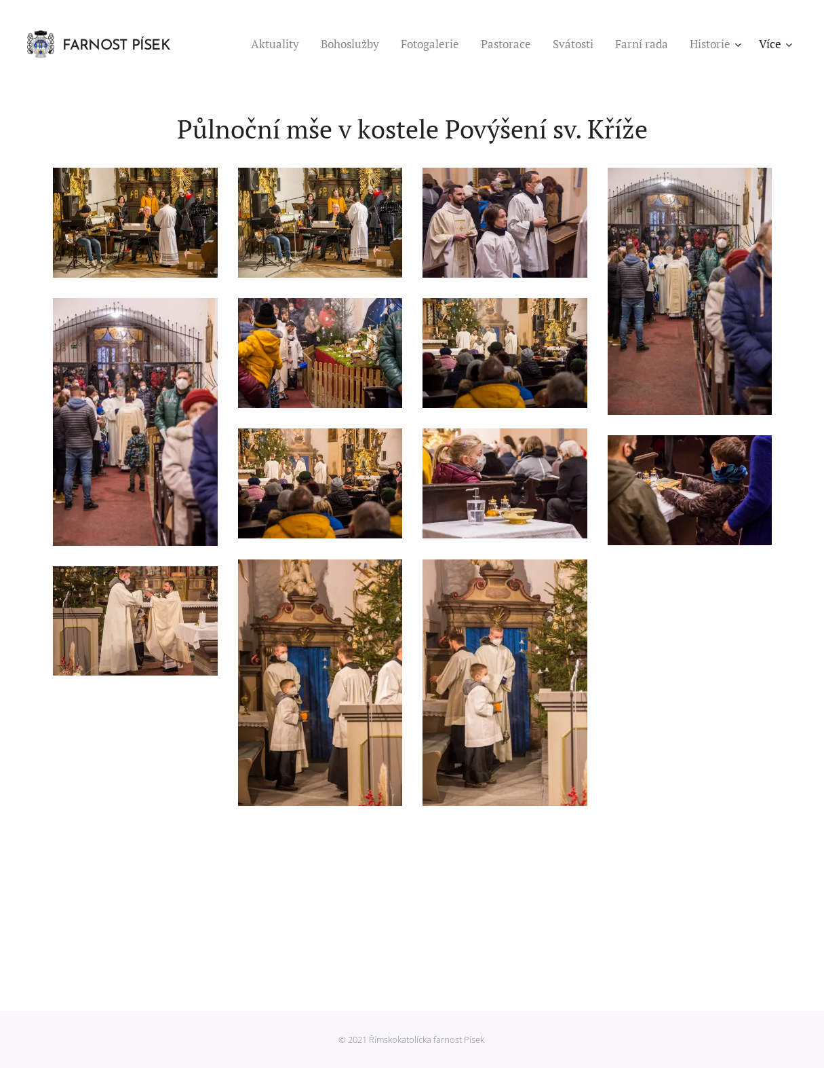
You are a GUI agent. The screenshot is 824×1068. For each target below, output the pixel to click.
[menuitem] (279, 44)
